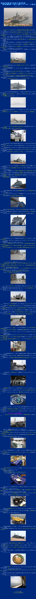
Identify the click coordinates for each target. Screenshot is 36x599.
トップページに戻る (18, 591)
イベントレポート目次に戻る (18, 592)
